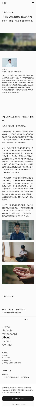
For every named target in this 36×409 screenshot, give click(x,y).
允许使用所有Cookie (18, 399)
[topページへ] (4, 3)
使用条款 (4, 353)
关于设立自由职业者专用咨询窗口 (11, 363)
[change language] (26, 319)
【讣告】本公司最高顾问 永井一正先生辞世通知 (15, 377)
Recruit (6, 341)
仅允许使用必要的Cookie (18, 404)
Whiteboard (9, 334)
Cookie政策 (6, 390)
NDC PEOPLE (8, 12)
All (10, 371)
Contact (7, 344)
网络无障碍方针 (6, 360)
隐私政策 (4, 355)
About (11, 309)
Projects (7, 330)
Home (4, 309)
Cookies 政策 (6, 358)
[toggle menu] (33, 3)
